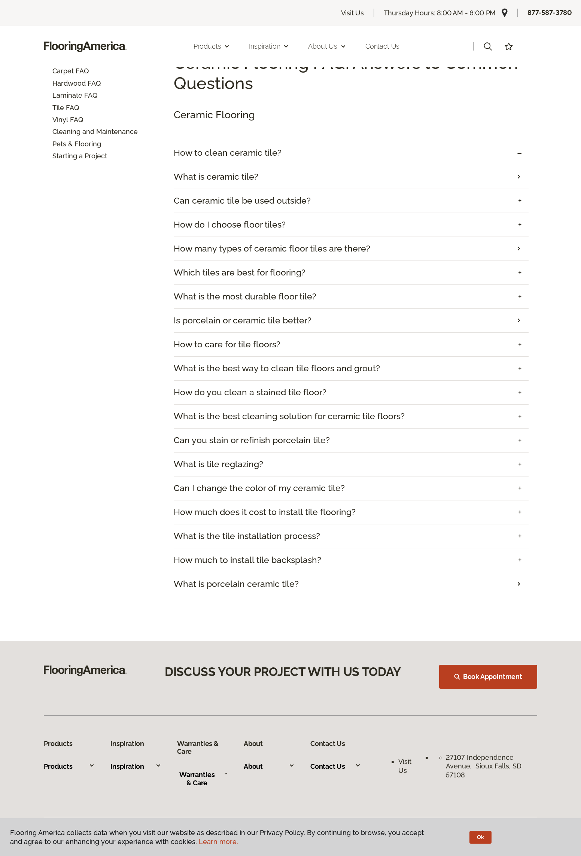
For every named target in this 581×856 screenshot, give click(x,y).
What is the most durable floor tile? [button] (245, 296)
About (269, 766)
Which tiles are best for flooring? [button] (239, 272)
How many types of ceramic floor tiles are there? (272, 248)
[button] (487, 46)
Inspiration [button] (269, 46)
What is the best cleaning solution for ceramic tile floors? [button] (289, 416)
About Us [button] (327, 46)
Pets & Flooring (76, 144)
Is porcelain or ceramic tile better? (242, 320)
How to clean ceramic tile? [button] (228, 153)
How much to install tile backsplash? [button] (247, 560)
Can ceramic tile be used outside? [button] (242, 200)
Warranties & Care (203, 779)
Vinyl (60, 120)
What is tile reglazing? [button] (218, 464)
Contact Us (382, 46)
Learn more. (218, 842)
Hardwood (69, 83)
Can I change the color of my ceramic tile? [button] (259, 488)
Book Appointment (488, 676)
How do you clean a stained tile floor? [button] (250, 392)
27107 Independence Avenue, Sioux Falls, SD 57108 (483, 766)
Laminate (67, 95)
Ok (480, 837)
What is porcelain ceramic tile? (236, 584)
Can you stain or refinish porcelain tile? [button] (252, 440)
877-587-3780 (549, 12)
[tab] (351, 153)
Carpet (63, 71)
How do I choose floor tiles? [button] (230, 224)
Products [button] (212, 46)
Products (69, 766)
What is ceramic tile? (216, 177)
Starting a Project (79, 156)
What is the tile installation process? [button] (247, 536)
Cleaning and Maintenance (95, 131)
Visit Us (352, 13)
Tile (58, 108)
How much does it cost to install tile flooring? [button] (265, 512)
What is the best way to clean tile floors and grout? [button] (277, 368)
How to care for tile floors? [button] (227, 344)
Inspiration (135, 766)
